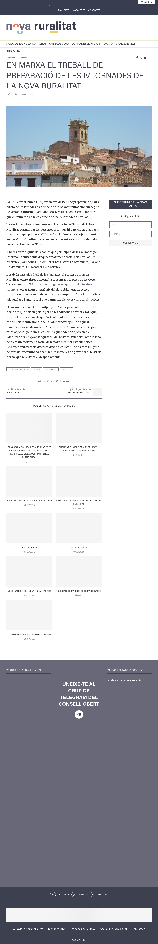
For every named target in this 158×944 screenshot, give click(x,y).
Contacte (94, 10)
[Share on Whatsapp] (54, 381)
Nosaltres (78, 10)
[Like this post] (41, 381)
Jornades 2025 (59, 44)
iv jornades (51, 369)
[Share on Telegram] (57, 381)
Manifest (63, 10)
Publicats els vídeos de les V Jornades (78, 591)
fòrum (36, 369)
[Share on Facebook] (44, 381)
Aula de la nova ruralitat (26, 44)
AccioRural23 (79, 548)
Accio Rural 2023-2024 (120, 44)
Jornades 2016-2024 (86, 44)
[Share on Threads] (61, 381)
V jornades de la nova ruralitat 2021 (29, 635)
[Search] (150, 57)
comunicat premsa (18, 369)
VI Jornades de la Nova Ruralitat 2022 (29, 591)
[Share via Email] (67, 381)
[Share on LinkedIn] (51, 381)
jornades (66, 369)
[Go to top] (79, 939)
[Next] (52, 4)
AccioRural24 (29, 548)
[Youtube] (145, 57)
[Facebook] (137, 57)
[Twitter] (140, 57)
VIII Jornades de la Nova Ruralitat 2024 (29, 501)
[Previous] (49, 4)
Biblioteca (14, 51)
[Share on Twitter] (48, 381)
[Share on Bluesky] (64, 381)
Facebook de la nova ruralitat (125, 680)
